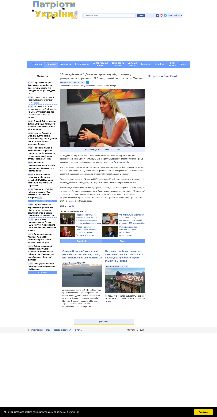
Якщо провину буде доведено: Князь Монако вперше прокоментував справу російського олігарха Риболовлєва (88, 220)
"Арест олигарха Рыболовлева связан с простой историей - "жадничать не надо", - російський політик (86, 232)
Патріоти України (122, 162)
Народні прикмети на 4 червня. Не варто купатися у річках (41, 100)
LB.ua (71, 206)
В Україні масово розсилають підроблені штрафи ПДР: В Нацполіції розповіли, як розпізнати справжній (40, 180)
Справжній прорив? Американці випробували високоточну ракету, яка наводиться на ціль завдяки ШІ (41, 88)
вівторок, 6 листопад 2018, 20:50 (72, 82)
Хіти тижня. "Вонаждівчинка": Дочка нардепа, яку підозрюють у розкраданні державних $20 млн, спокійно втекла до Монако (132, 220)
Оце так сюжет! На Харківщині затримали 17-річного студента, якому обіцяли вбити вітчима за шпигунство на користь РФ (41, 210)
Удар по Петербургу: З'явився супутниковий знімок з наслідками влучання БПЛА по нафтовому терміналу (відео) (42, 138)
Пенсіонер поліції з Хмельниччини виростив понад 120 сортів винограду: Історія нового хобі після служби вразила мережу (41, 153)
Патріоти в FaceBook (162, 76)
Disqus (123, 241)
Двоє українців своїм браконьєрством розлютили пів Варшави (41, 266)
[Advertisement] (108, 40)
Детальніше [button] (73, 412)
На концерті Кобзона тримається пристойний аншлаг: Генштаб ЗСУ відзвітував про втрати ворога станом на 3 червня (42, 111)
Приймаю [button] (203, 412)
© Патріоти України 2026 (39, 330)
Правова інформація (62, 330)
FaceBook (81, 241)
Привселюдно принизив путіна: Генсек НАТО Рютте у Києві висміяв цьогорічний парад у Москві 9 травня (42, 224)
